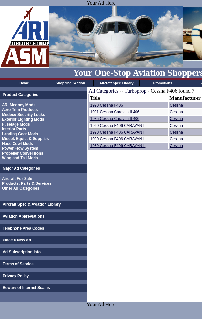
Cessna (176, 105)
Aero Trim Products (20, 110)
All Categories (103, 91)
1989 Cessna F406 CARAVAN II (117, 146)
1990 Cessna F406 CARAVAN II (117, 125)
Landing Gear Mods (20, 134)
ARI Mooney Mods (18, 105)
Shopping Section (70, 83)
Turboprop (136, 91)
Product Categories (20, 94)
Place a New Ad (17, 240)
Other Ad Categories (20, 188)
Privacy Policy (16, 276)
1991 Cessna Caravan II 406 (114, 112)
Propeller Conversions (22, 153)
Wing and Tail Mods (20, 158)
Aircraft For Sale (17, 178)
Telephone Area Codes (23, 228)
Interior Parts (14, 129)
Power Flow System (20, 148)
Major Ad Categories (21, 168)
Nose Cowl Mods (17, 143)
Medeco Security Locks (23, 114)
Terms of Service (18, 264)
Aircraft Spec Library (116, 83)
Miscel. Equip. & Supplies (25, 138)
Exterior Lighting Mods (23, 119)
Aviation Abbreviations (24, 216)
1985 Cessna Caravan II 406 (114, 119)
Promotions (162, 83)
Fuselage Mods (16, 124)
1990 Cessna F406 (106, 105)
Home (24, 83)
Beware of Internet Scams (26, 288)
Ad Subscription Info (22, 252)
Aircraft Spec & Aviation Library (32, 204)
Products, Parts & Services (26, 183)
